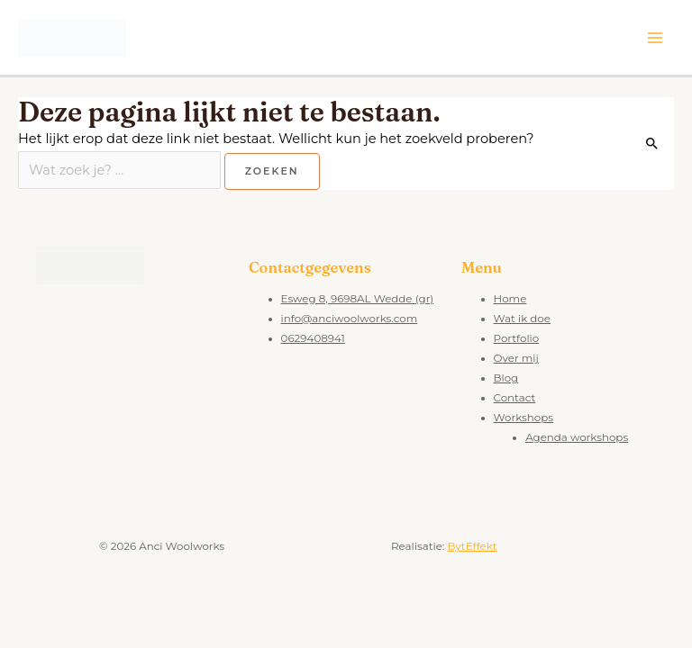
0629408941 (313, 338)
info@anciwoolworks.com (349, 318)
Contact (515, 398)
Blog (506, 378)
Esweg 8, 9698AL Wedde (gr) (357, 298)
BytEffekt (471, 546)
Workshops (524, 417)
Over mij (516, 358)
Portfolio (517, 338)
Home (510, 298)
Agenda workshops (576, 437)
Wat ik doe (522, 318)
